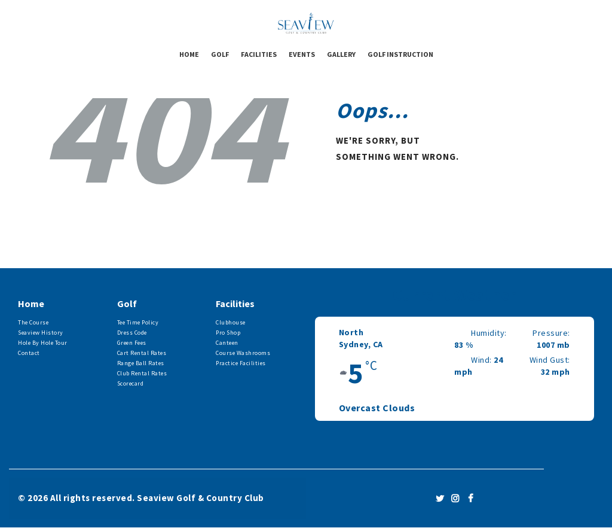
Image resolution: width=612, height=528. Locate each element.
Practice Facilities (241, 363)
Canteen (227, 343)
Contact (29, 353)
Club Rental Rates (142, 373)
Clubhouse (231, 322)
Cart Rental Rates (142, 353)
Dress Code (132, 332)
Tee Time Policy (138, 322)
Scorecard (130, 383)
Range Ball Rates (140, 363)
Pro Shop (228, 332)
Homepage (369, 196)
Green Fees (131, 343)
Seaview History (40, 332)
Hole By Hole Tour (43, 343)
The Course (33, 322)
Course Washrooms (243, 353)
